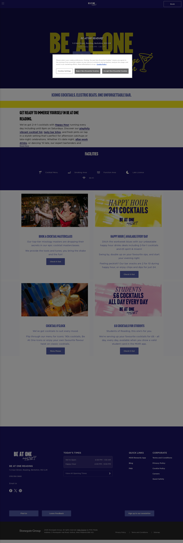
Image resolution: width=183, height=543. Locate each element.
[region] (92, 66)
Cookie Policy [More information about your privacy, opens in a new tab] (101, 64)
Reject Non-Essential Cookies (87, 71)
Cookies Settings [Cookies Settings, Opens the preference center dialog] (64, 71)
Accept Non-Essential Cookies (115, 71)
